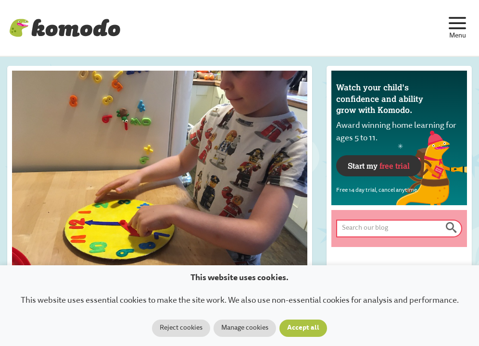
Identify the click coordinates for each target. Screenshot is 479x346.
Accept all (303, 328)
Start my (379, 165)
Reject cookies (181, 328)
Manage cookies (244, 328)
